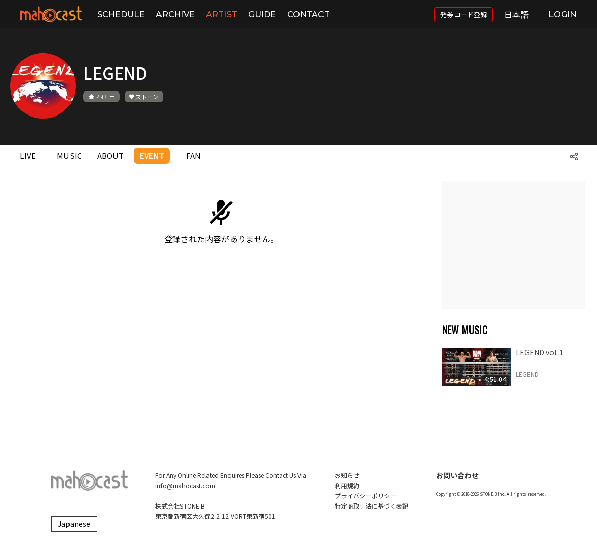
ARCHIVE (175, 14)
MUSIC (69, 155)
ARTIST (221, 14)
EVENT (152, 155)
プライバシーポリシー (365, 495)
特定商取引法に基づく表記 (371, 505)
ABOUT (110, 155)
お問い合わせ (457, 475)
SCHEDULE (121, 14)
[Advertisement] (513, 245)
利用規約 (347, 485)
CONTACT (308, 14)
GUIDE (262, 14)
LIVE (28, 155)
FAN (193, 155)
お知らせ (347, 475)
